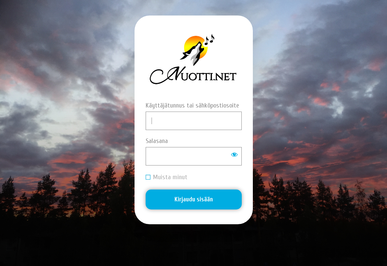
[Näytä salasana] (234, 154)
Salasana (157, 141)
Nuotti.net (193, 61)
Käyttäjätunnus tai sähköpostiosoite (192, 105)
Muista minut (170, 177)
